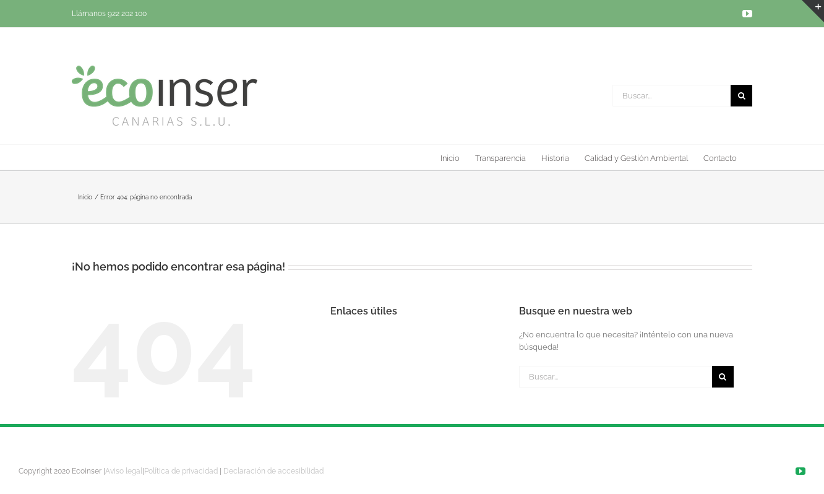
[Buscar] (741, 95)
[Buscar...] (671, 95)
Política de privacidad (181, 471)
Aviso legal (123, 471)
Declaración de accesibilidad (273, 471)
